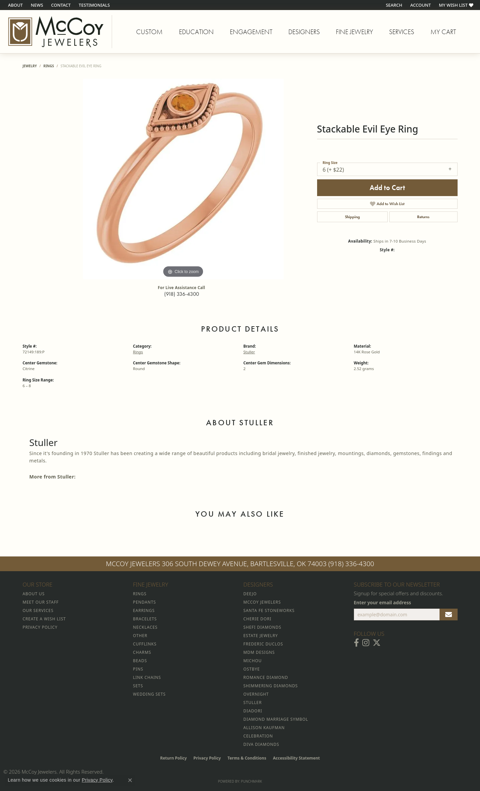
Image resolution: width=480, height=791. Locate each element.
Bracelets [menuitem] (145, 619)
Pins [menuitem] (138, 669)
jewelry (30, 66)
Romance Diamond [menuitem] (266, 677)
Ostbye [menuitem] (252, 669)
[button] (393, 5)
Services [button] (401, 31)
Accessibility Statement (296, 758)
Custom (149, 31)
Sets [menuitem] (138, 686)
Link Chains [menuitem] (147, 677)
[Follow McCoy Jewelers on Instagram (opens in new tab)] (365, 643)
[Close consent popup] (130, 780)
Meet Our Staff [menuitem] (41, 602)
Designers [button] (304, 31)
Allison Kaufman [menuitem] (264, 727)
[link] (15, 5)
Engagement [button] (251, 31)
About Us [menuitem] (34, 594)
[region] (183, 179)
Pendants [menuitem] (144, 602)
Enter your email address (382, 602)
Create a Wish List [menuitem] (44, 619)
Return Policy (173, 758)
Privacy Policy (207, 758)
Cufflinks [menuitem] (145, 644)
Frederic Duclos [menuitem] (263, 644)
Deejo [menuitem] (250, 594)
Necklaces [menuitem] (145, 627)
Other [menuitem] (140, 635)
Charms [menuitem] (142, 652)
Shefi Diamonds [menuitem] (262, 627)
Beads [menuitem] (140, 661)
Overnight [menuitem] (256, 694)
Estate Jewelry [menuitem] (261, 635)
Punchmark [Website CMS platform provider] (251, 781)
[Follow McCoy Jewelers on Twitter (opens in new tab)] (377, 643)
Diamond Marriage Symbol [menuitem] (276, 719)
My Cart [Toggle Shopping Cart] (443, 31)
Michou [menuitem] (253, 661)
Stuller (249, 351)
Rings (48, 66)
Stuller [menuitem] (253, 702)
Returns (423, 216)
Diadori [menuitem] (253, 711)
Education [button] (196, 31)
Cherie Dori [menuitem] (258, 619)
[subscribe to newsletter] (449, 615)
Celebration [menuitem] (258, 736)
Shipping (352, 216)
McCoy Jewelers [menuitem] (262, 602)
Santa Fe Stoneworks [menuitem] (269, 610)
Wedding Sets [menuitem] (149, 694)
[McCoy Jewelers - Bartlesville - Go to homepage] (56, 31)
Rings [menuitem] (140, 594)
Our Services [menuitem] (38, 610)
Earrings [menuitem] (144, 610)
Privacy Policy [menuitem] (40, 627)
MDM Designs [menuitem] (259, 652)
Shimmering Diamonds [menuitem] (271, 686)
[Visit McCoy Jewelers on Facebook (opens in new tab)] (356, 643)
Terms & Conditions (246, 758)
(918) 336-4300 (181, 293)
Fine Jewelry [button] (354, 31)
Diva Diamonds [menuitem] (261, 744)
